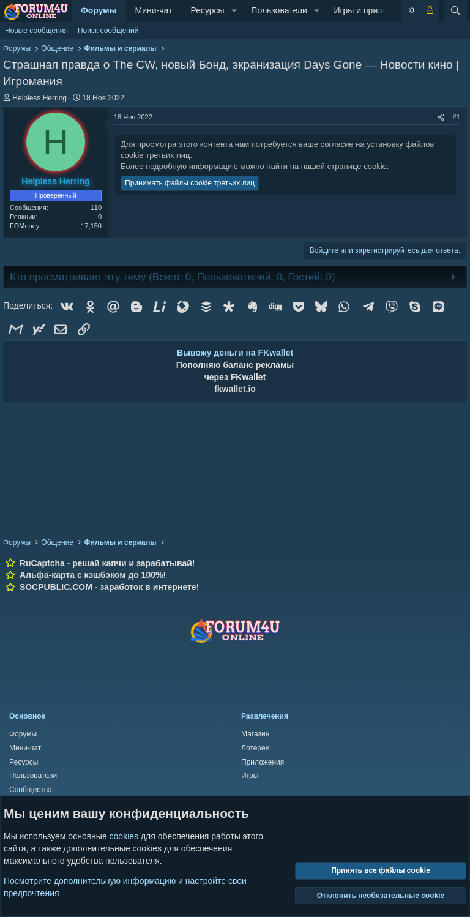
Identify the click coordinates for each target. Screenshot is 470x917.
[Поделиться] (441, 117)
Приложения (262, 762)
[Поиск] (455, 11)
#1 (456, 117)
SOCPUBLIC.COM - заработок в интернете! (109, 587)
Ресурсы (207, 10)
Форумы (99, 10)
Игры (249, 775)
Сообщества (30, 789)
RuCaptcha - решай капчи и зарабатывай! (107, 563)
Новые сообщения (36, 30)
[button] (234, 11)
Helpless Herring (39, 98)
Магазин (255, 734)
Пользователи (279, 10)
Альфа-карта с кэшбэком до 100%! (93, 575)
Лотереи (255, 748)
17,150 (91, 226)
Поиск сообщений (108, 30)
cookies (124, 836)
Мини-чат (154, 10)
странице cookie (357, 166)
